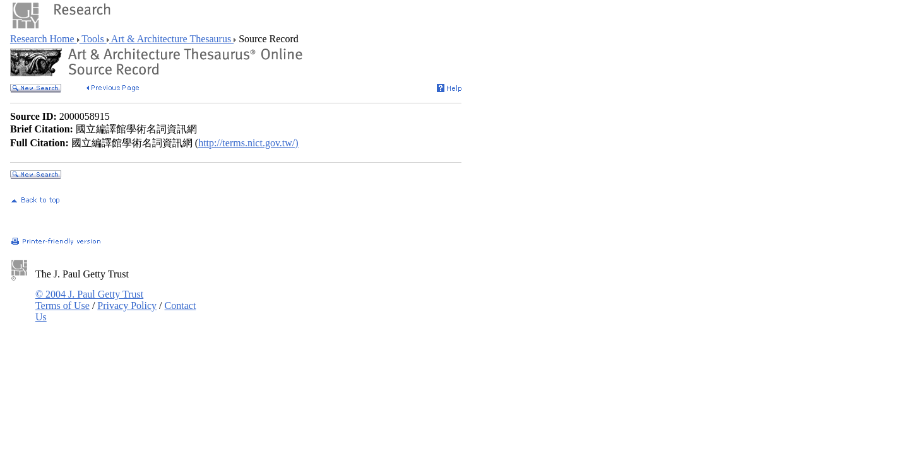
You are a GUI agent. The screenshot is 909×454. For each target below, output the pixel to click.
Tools (93, 38)
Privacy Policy (127, 305)
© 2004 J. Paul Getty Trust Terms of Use (89, 300)
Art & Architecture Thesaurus (171, 38)
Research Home (43, 38)
